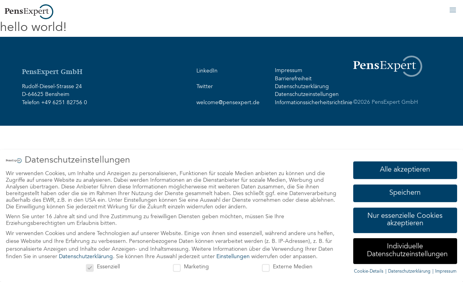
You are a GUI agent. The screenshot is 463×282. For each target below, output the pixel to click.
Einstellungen (233, 256)
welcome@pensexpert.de (228, 103)
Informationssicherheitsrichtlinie (309, 103)
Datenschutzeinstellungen (307, 95)
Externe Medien (287, 267)
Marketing (191, 267)
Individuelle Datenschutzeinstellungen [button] (407, 250)
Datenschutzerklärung (302, 87)
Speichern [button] (405, 192)
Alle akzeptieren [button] (405, 169)
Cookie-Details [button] (369, 271)
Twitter (204, 87)
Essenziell (103, 267)
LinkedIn (207, 71)
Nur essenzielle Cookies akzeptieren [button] (405, 219)
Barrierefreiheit (293, 79)
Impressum (288, 71)
